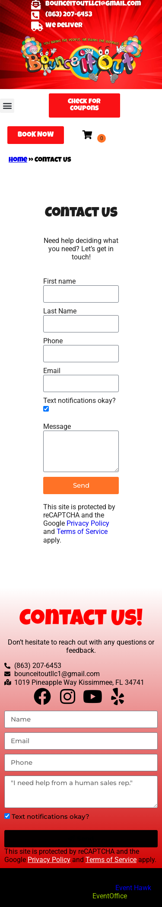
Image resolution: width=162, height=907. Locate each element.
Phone (53, 341)
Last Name (59, 311)
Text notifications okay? (79, 400)
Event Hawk (133, 888)
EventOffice (109, 896)
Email (51, 371)
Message (57, 426)
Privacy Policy (88, 523)
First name (59, 281)
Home (18, 160)
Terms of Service (82, 531)
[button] (7, 106)
